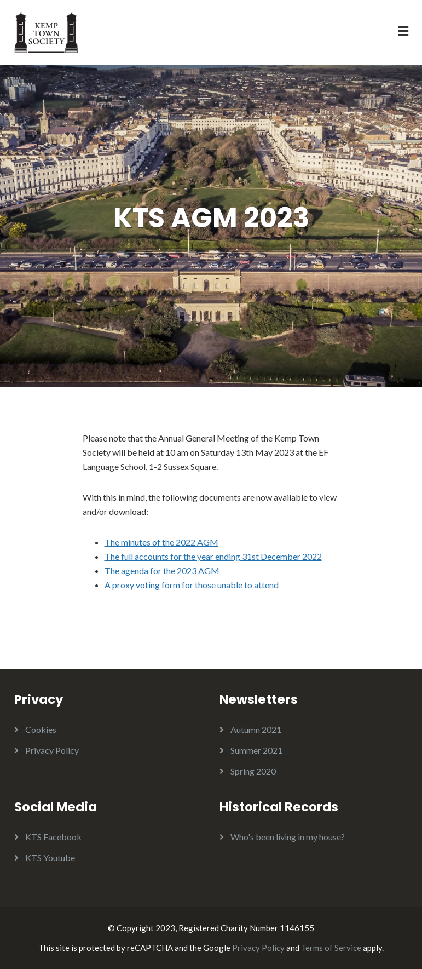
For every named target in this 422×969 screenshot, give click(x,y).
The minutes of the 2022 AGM (161, 542)
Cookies (40, 729)
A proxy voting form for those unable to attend (192, 585)
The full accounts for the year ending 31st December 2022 (213, 556)
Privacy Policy (52, 750)
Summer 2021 (256, 750)
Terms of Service (331, 948)
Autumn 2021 (255, 729)
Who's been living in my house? (287, 837)
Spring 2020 (253, 771)
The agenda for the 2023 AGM (162, 570)
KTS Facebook (53, 837)
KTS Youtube (50, 857)
